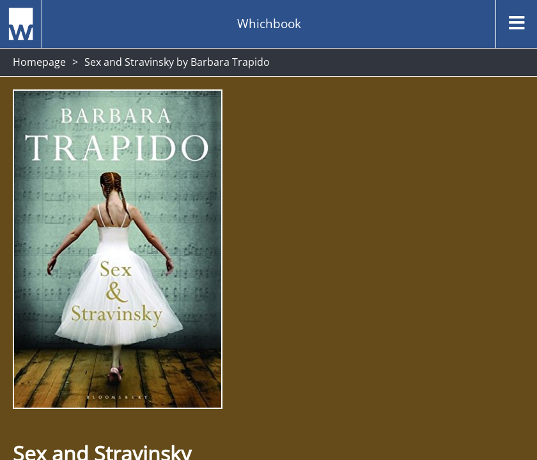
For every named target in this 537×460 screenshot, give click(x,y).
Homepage (39, 62)
